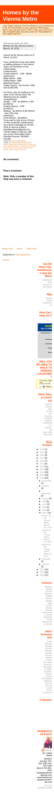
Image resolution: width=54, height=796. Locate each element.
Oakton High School (48, 603)
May (44, 507)
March (45, 513)
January (45, 564)
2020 (42, 455)
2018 (42, 461)
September (46, 493)
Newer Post (7, 249)
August (45, 498)
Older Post (31, 249)
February (46, 559)
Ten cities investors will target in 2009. (47, 665)
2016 (42, 466)
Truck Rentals (48, 642)
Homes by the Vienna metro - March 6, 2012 (46, 550)
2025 (42, 449)
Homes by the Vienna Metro (21, 15)
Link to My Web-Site (47, 433)
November (47, 481)
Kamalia (48, 750)
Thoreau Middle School (48, 596)
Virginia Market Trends (48, 657)
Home (19, 249)
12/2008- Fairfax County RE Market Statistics (47, 676)
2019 (42, 458)
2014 (42, 472)
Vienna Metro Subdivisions (47, 301)
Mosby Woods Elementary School (47, 611)
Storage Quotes (48, 652)
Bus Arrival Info (49, 411)
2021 (42, 452)
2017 (42, 463)
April (44, 510)
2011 (42, 569)
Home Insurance (47, 691)
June (44, 504)
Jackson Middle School (48, 589)
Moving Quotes (48, 647)
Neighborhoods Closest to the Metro (47, 283)
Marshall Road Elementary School (47, 620)
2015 (42, 469)
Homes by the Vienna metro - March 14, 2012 (46, 536)
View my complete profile (44, 786)
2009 (42, 575)
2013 (42, 475)
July (44, 501)
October (45, 486)
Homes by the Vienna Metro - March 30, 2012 (46, 521)
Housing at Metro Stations (48, 418)
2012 (42, 478)
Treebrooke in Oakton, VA (47, 426)
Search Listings (48, 405)
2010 (42, 572)
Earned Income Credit (48, 685)
